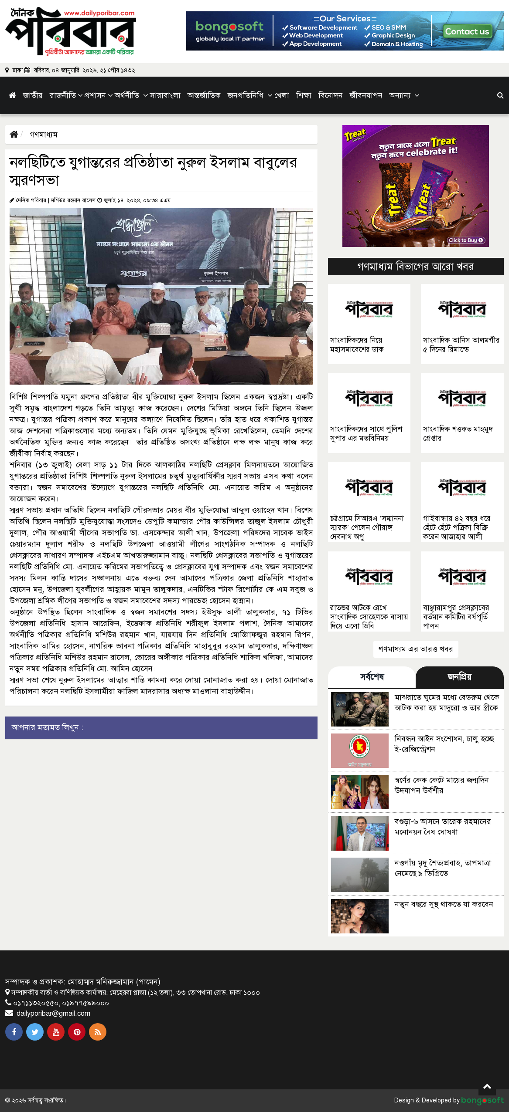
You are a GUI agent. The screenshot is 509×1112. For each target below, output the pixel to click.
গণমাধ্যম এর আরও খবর (416, 649)
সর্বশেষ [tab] (372, 677)
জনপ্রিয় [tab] (459, 677)
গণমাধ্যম (43, 134)
